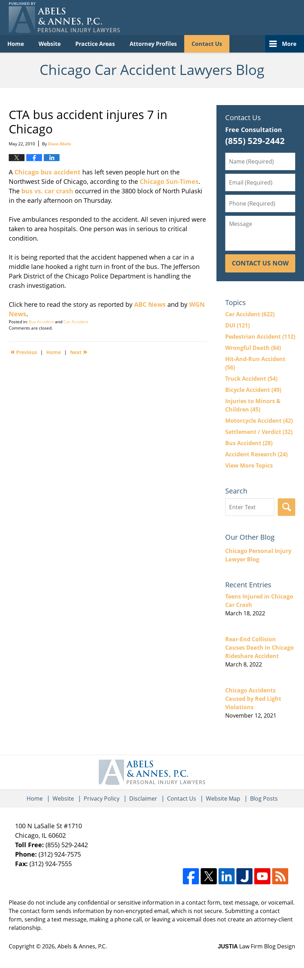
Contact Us (207, 44)
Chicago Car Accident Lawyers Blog (64, 17)
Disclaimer (143, 798)
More (289, 44)
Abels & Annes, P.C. (82, 946)
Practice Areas (95, 44)
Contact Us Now (260, 263)
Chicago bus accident (47, 172)
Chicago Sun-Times (169, 181)
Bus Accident (41, 322)
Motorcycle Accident (259, 420)
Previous (24, 351)
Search (286, 507)
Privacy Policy (101, 798)
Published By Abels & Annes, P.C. (223, 18)
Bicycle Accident (253, 390)
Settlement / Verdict (258, 432)
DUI (237, 325)
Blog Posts (264, 798)
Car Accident (75, 322)
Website (50, 44)
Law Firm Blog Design (256, 946)
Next (78, 351)
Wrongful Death (253, 348)
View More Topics (249, 465)
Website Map (223, 798)
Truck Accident (251, 378)
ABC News (150, 304)
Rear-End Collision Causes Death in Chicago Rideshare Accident (259, 647)
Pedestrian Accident (260, 336)
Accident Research (256, 454)
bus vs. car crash (47, 191)
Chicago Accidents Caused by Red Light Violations (253, 698)
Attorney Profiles (153, 44)
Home (15, 44)
